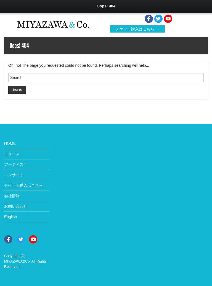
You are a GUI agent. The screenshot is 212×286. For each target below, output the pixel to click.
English (10, 217)
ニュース (12, 154)
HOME (10, 143)
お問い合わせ (15, 206)
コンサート (13, 175)
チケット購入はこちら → (137, 29)
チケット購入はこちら (23, 185)
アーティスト (15, 164)
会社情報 (12, 196)
